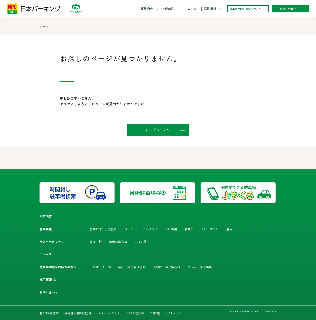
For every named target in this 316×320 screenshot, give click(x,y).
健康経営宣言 (118, 242)
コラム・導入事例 (199, 267)
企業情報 (167, 9)
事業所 (189, 229)
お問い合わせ (49, 292)
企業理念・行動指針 (103, 229)
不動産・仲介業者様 (166, 267)
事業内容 (147, 9)
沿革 (229, 229)
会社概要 (171, 229)
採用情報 (210, 9)
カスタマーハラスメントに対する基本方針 (121, 313)
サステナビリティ (52, 242)
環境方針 (96, 242)
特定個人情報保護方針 (78, 313)
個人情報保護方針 (50, 313)
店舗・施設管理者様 (132, 267)
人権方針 (140, 242)
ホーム (44, 26)
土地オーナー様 (100, 267)
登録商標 (155, 313)
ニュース (191, 9)
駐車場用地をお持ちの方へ (58, 267)
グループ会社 (210, 229)
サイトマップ (173, 313)
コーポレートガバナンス (141, 229)
